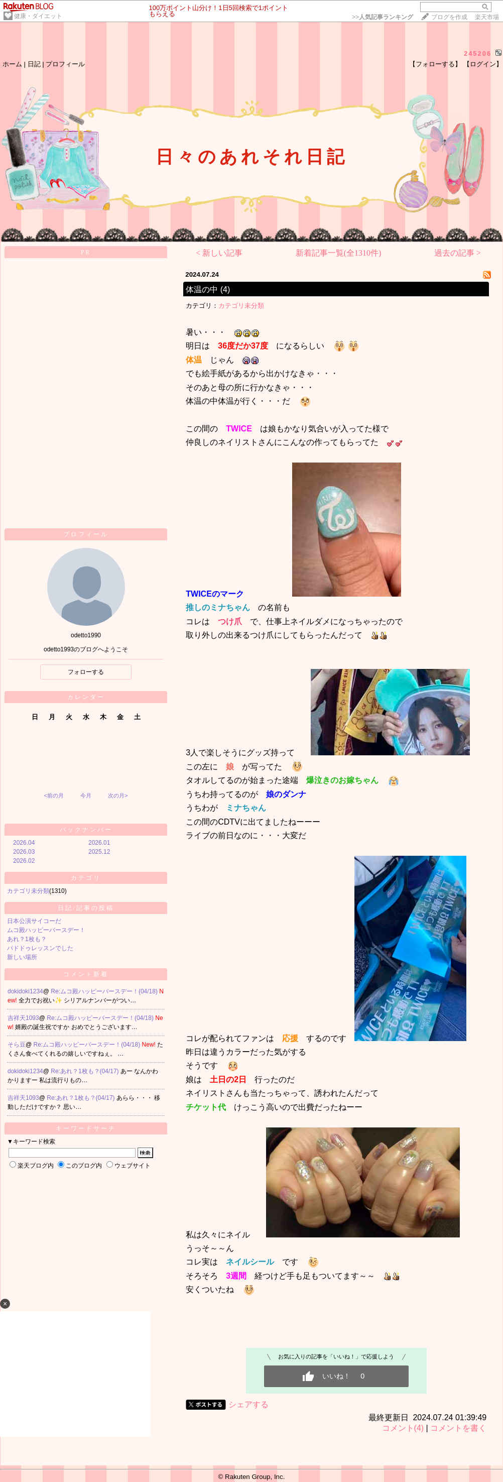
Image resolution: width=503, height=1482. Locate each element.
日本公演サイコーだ (34, 921)
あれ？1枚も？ (27, 939)
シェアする (248, 1404)
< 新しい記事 (219, 253)
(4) (225, 289)
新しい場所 (22, 957)
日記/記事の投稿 (85, 907)
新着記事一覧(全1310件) (339, 253)
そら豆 (17, 1044)
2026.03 (24, 851)
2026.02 (24, 860)
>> (382, 17)
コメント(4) (403, 1428)
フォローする (86, 671)
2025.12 (99, 851)
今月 (85, 795)
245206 (477, 53)
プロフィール (65, 64)
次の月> (118, 795)
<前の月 (53, 795)
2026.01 (99, 842)
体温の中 (202, 289)
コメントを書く (458, 1428)
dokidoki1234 (25, 991)
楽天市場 (487, 17)
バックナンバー (86, 829)
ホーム (12, 64)
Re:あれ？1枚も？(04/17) (85, 1071)
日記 (34, 64)
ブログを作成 (449, 17)
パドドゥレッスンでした (40, 948)
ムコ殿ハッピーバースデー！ (46, 930)
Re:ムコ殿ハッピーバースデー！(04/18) (105, 991)
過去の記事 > (457, 253)
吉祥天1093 (23, 1017)
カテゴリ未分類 (28, 890)
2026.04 (24, 842)
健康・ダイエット (38, 16)
